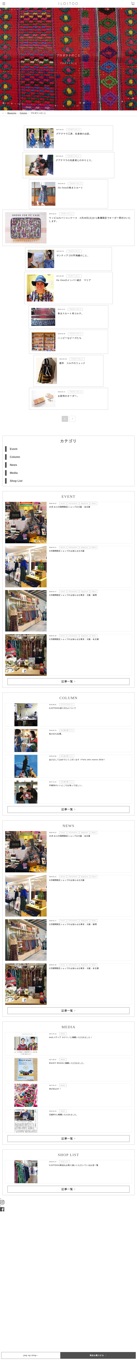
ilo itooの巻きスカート (70, 187)
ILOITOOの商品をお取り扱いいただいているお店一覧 (73, 1165)
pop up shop (30, 1355)
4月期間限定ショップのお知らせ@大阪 (67, 551)
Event (13, 449)
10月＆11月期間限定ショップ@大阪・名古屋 (69, 507)
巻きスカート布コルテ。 (71, 313)
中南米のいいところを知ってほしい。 (66, 785)
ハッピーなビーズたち (69, 338)
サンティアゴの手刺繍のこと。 (73, 255)
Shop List (16, 480)
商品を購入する (98, 1355)
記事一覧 (68, 681)
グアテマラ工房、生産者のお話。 (74, 133)
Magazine (11, 113)
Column (23, 113)
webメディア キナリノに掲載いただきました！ (70, 1037)
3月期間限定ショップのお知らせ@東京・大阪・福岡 (73, 595)
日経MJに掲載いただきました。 (63, 1115)
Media (14, 472)
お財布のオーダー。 (68, 396)
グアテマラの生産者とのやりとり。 (74, 160)
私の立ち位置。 (56, 734)
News (13, 464)
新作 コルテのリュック (72, 363)
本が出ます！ (55, 1089)
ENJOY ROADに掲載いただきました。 (67, 1063)
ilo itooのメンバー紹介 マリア (73, 280)
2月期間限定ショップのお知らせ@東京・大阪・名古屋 (74, 639)
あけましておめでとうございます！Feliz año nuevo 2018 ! (77, 760)
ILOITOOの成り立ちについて (62, 708)
